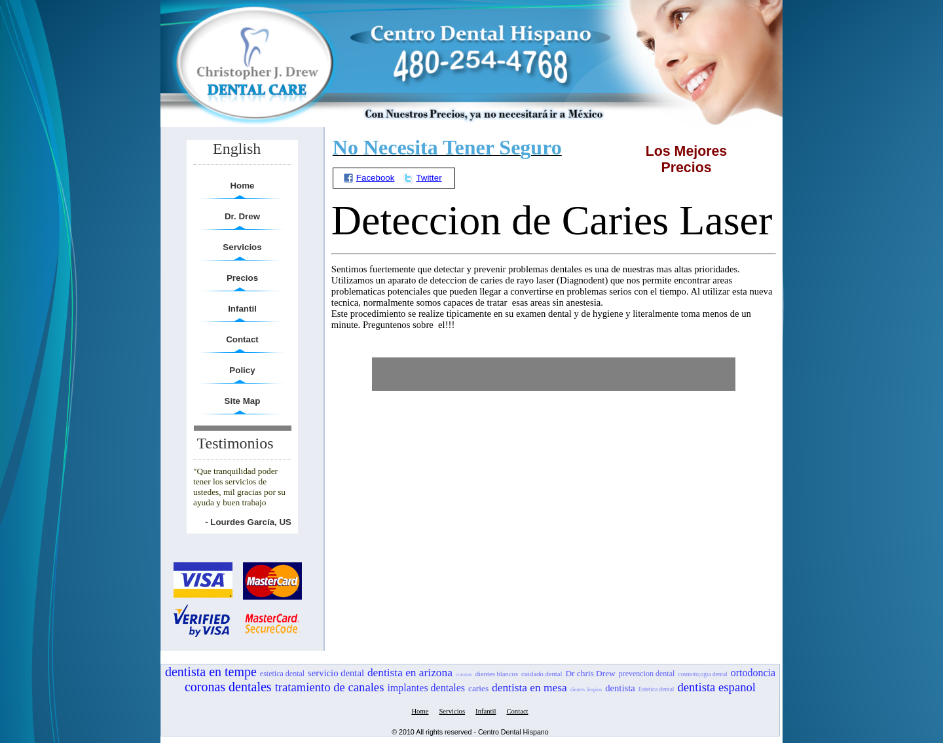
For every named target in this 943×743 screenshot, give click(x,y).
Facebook (369, 178)
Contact (242, 339)
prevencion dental (647, 673)
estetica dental (282, 673)
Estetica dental (656, 689)
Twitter (422, 178)
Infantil (242, 309)
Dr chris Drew (590, 673)
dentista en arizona (410, 672)
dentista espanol (716, 687)
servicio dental (336, 673)
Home (242, 185)
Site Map (243, 401)
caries (478, 688)
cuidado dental (541, 674)
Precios (242, 278)
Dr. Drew (242, 216)
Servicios (242, 247)
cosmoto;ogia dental (702, 674)
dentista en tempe (211, 671)
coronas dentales (228, 687)
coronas (464, 675)
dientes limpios (586, 690)
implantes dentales (426, 687)
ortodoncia (753, 672)
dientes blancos (496, 674)
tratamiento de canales (329, 687)
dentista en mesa (529, 687)
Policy (242, 370)
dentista (620, 688)
